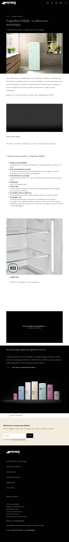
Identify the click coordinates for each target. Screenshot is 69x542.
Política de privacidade (14, 511)
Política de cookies (12, 514)
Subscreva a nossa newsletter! (16, 425)
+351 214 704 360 (17, 530)
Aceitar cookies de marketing (32, 326)
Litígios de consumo (13, 504)
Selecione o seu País (11, 496)
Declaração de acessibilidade (16, 516)
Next (61, 246)
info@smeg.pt (31, 530)
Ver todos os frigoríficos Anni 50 (24, 367)
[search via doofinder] (47, 3)
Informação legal (12, 509)
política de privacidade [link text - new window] (18, 439)
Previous (8, 246)
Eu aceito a (15, 439)
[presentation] (34, 118)
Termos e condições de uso (15, 506)
